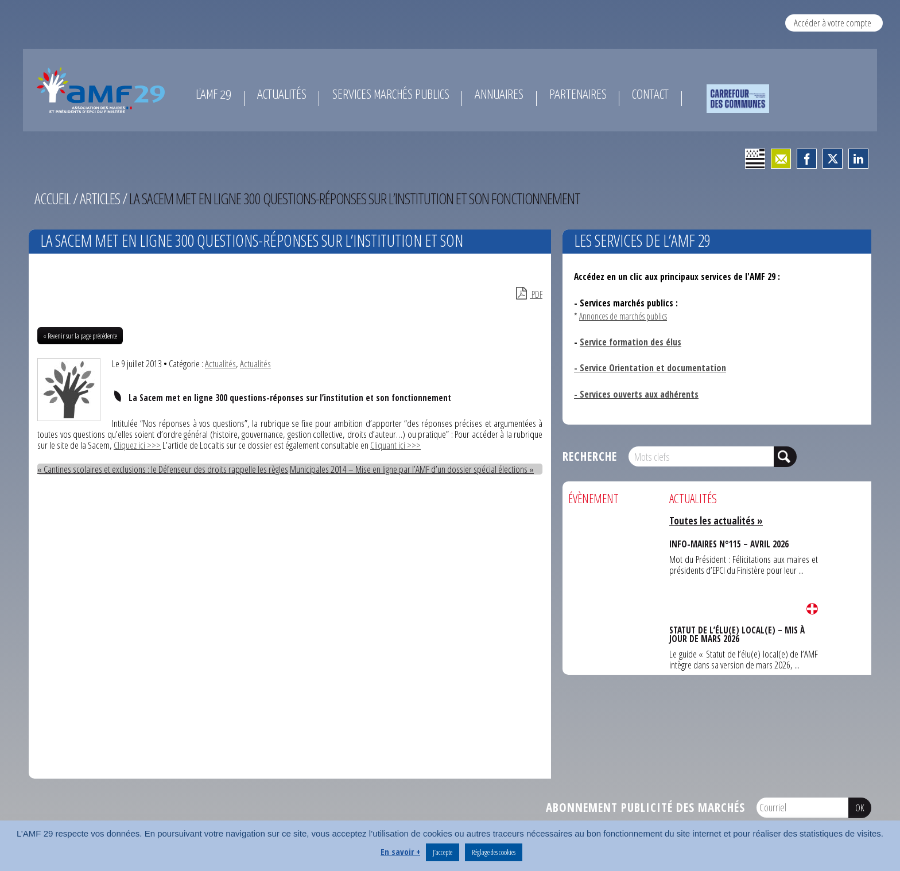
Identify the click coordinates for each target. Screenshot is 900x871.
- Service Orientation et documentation (650, 367)
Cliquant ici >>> (395, 445)
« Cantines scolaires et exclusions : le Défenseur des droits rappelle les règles (162, 469)
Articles (100, 198)
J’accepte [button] (442, 852)
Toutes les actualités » (716, 520)
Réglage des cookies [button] (493, 852)
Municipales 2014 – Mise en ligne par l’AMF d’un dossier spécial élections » (412, 469)
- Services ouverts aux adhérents (636, 394)
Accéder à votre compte (832, 22)
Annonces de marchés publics (623, 316)
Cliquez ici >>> (137, 445)
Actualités (220, 363)
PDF (529, 294)
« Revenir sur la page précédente (80, 335)
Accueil (52, 198)
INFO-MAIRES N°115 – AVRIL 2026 (729, 544)
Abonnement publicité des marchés (645, 807)
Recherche (589, 456)
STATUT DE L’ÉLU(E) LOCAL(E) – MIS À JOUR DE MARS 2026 (737, 634)
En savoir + (400, 851)
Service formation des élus (630, 342)
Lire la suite (812, 609)
